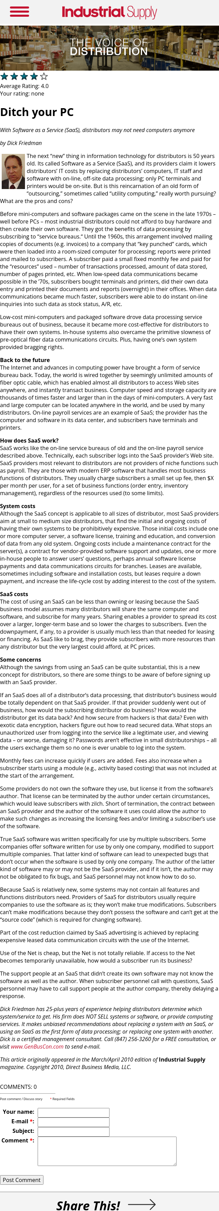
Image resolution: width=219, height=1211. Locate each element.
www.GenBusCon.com (37, 1046)
